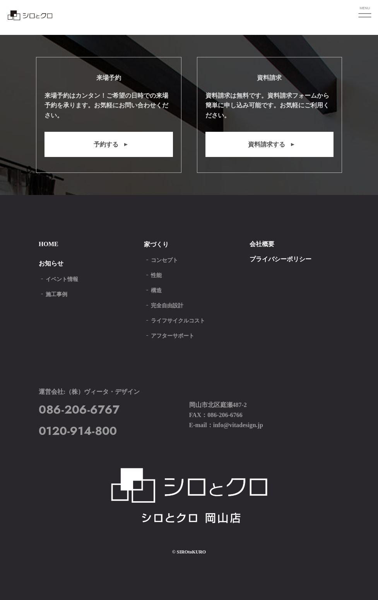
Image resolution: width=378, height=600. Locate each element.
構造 (156, 290)
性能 (156, 275)
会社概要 (262, 244)
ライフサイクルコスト (178, 321)
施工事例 (56, 294)
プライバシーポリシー (280, 259)
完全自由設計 (167, 306)
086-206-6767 (79, 409)
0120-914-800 (78, 430)
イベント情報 (62, 279)
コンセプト (164, 260)
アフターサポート (172, 336)
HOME (48, 244)
